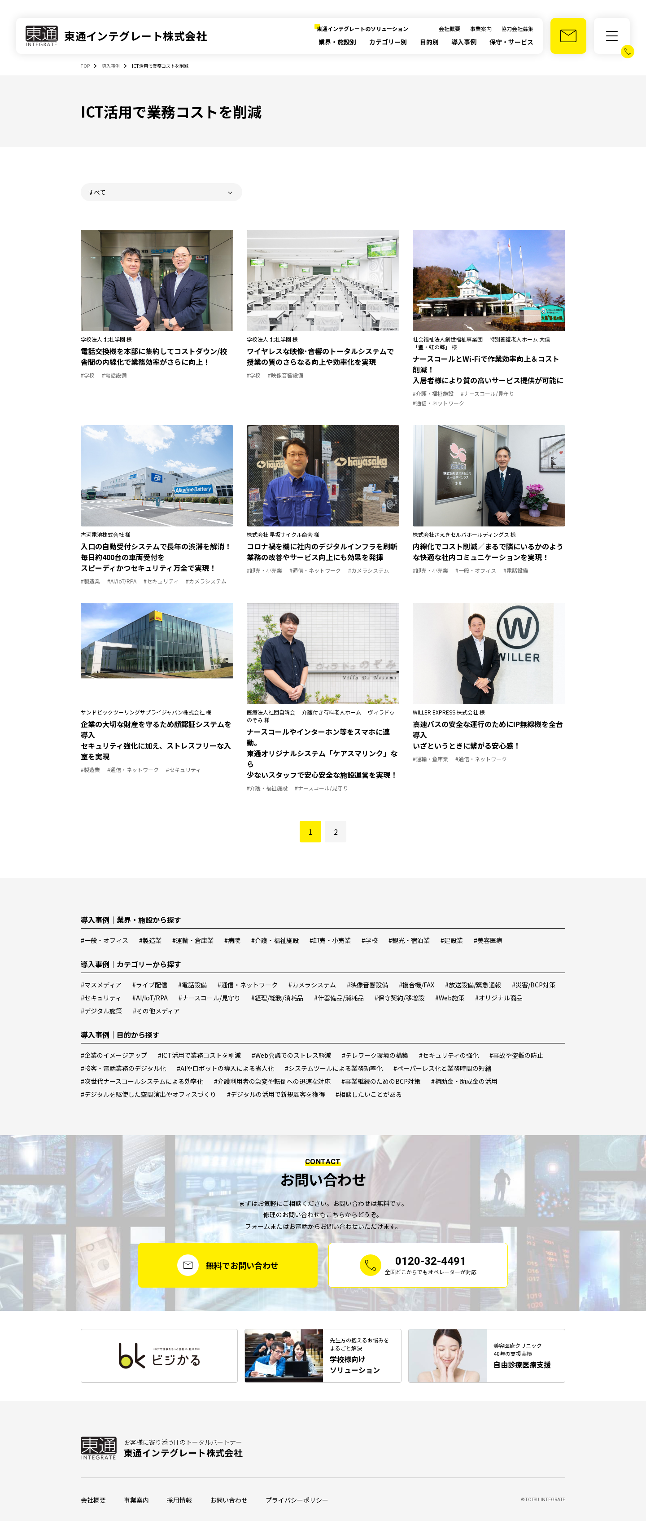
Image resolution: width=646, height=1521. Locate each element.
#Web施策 (449, 997)
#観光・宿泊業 (409, 940)
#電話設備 (192, 984)
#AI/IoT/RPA (150, 997)
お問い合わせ (229, 1499)
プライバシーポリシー (297, 1499)
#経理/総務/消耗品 (277, 997)
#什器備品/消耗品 (339, 997)
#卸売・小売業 (330, 940)
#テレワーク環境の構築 (375, 1055)
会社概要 (449, 28)
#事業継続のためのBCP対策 (380, 1081)
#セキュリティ (101, 997)
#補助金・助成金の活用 (464, 1081)
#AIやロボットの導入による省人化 (225, 1068)
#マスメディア (101, 984)
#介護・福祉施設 (275, 940)
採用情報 (179, 1499)
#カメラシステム (312, 984)
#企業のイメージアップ (114, 1055)
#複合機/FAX (416, 984)
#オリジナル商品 (499, 997)
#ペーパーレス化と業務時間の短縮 (442, 1068)
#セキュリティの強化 (449, 1055)
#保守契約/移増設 (399, 997)
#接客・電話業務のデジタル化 (123, 1068)
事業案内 (481, 28)
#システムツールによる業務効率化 (334, 1068)
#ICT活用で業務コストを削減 (199, 1055)
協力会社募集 (517, 28)
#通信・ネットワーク (248, 984)
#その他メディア (156, 1010)
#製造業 (150, 940)
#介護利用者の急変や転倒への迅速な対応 (272, 1081)
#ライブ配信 (149, 984)
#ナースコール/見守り (209, 997)
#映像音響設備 (367, 984)
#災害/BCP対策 (533, 984)
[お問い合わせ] (568, 36)
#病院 (232, 940)
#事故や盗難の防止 (516, 1055)
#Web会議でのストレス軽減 (291, 1055)
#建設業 (452, 940)
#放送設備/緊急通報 (473, 984)
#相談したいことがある (369, 1094)
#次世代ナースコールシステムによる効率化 (142, 1081)
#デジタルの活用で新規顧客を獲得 (276, 1094)
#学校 (370, 940)
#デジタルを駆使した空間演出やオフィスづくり (148, 1094)
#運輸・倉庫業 (193, 940)
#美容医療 (488, 940)
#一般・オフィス (104, 940)
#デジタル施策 (101, 1010)
